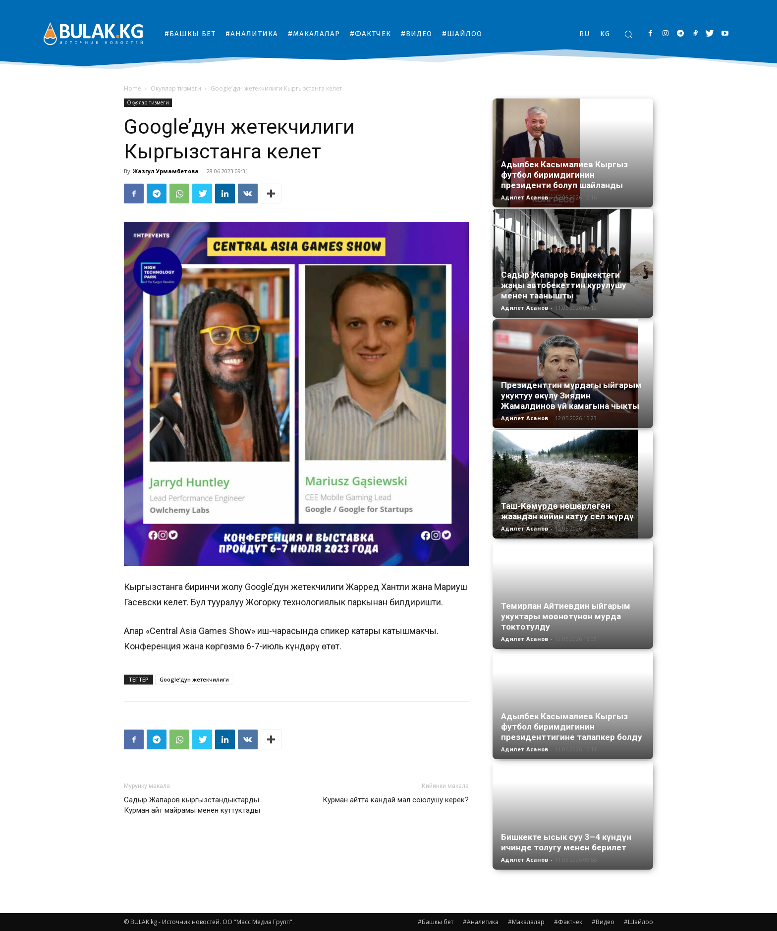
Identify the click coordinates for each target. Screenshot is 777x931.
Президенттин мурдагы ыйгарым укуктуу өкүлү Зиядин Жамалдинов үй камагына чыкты (571, 395)
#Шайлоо (638, 922)
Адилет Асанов (524, 197)
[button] (628, 34)
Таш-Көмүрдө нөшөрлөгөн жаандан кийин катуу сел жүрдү (567, 511)
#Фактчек (568, 922)
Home (132, 88)
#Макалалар (526, 922)
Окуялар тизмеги (176, 88)
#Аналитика (481, 922)
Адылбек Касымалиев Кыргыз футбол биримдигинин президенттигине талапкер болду (571, 726)
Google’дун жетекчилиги (194, 679)
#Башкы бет (435, 922)
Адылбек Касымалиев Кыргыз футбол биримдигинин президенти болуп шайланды (564, 174)
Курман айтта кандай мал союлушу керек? (396, 799)
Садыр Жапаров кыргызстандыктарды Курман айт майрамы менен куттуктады (192, 805)
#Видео (603, 922)
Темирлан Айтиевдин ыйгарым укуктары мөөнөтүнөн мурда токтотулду (565, 616)
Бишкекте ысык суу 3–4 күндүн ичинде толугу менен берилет (566, 842)
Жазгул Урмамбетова (166, 171)
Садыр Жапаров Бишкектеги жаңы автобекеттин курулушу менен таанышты (563, 285)
